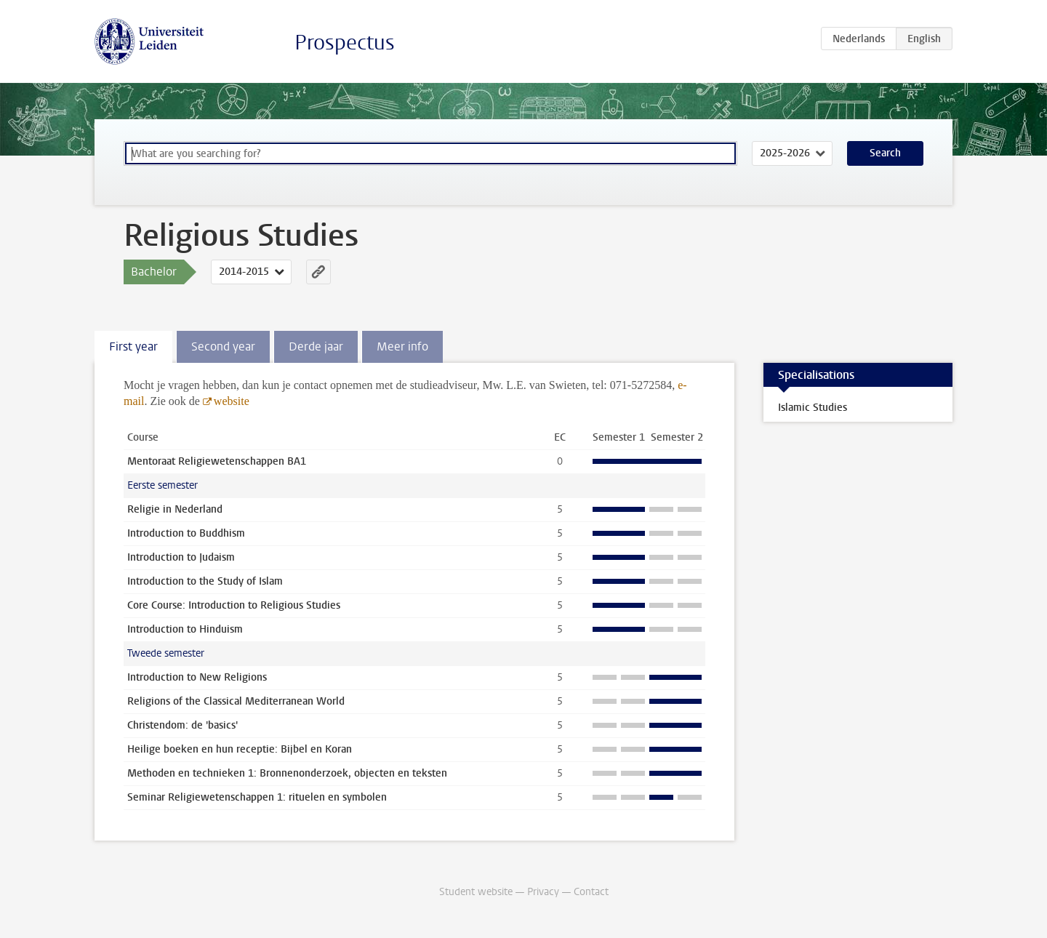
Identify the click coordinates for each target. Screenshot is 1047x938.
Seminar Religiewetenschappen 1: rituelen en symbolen (257, 797)
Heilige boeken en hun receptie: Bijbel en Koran (239, 749)
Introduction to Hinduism (185, 629)
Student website (476, 892)
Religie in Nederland (174, 509)
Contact (591, 892)
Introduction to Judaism (181, 557)
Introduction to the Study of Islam (205, 581)
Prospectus (344, 42)
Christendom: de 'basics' (182, 725)
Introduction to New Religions (197, 677)
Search (885, 153)
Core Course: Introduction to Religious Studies (233, 605)
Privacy (543, 892)
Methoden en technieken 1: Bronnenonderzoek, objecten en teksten (287, 773)
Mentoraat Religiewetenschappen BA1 (216, 461)
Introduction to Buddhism (186, 533)
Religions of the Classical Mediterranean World (236, 701)
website (231, 401)
